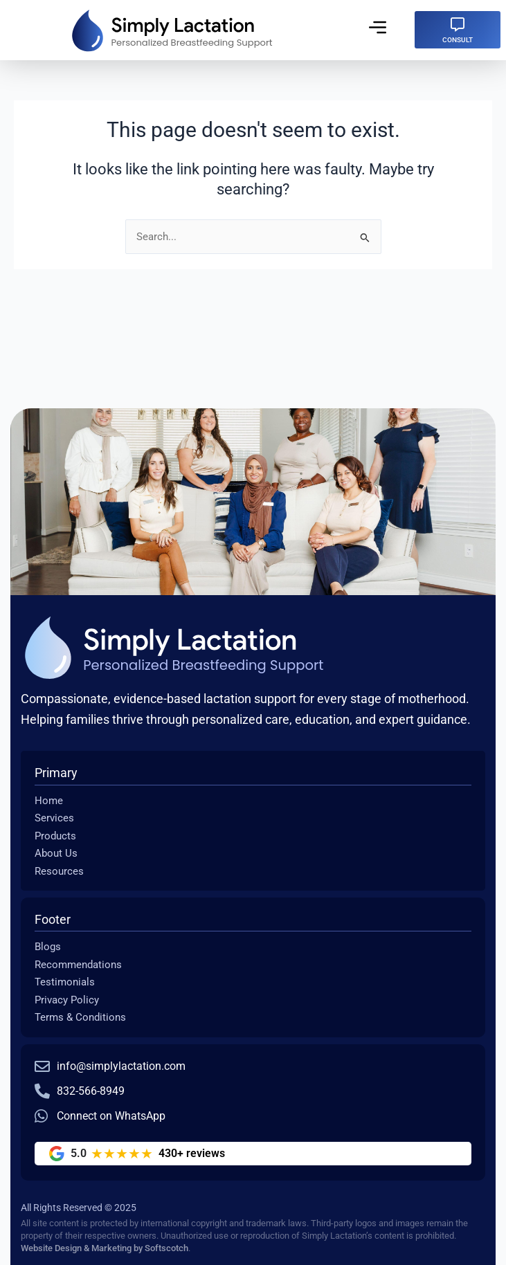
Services (54, 818)
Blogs (48, 946)
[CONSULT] (457, 25)
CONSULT (457, 40)
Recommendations (78, 964)
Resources (59, 871)
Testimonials (65, 982)
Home (49, 800)
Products (55, 836)
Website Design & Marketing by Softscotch (104, 1248)
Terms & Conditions (80, 1017)
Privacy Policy (67, 1000)
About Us (56, 853)
